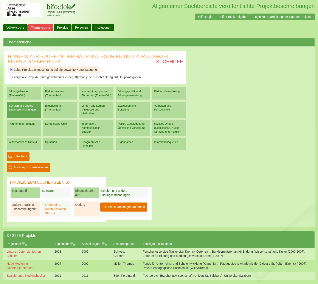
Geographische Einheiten (91, 143)
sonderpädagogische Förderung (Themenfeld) (96, 93)
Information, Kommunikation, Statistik (91, 127)
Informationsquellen (166, 142)
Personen (81, 27)
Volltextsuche (15, 27)
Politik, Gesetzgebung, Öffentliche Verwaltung (131, 125)
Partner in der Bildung (22, 123)
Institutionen (103, 27)
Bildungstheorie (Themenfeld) (18, 93)
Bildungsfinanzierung (167, 91)
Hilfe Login (205, 16)
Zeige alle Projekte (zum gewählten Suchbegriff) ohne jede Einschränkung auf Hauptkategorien (75, 77)
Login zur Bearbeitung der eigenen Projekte (282, 16)
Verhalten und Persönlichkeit (162, 107)
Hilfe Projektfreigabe (233, 16)
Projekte (62, 27)
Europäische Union (56, 123)
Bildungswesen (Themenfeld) (54, 93)
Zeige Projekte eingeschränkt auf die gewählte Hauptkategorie (53, 69)
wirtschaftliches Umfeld (23, 142)
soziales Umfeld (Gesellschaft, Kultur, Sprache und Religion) (167, 127)
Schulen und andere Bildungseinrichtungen (22, 107)
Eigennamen (125, 142)
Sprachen (51, 142)
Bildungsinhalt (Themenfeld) (53, 107)
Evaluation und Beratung (127, 107)
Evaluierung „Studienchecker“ (26, 275)
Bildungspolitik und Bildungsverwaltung (129, 93)
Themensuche (40, 27)
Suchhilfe (169, 61)
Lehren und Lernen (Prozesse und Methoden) (93, 109)
